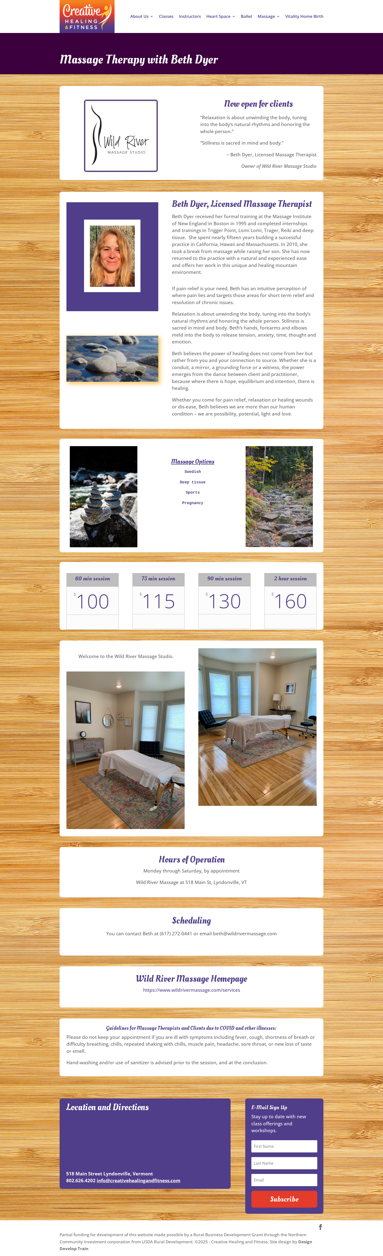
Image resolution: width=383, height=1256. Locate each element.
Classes (166, 17)
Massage (266, 17)
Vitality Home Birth (304, 17)
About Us (139, 17)
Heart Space (218, 17)
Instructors (190, 17)
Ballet (246, 17)
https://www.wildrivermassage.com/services (191, 990)
